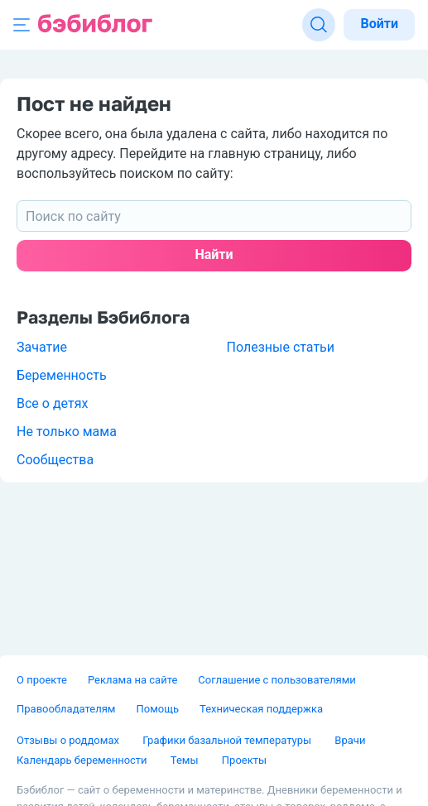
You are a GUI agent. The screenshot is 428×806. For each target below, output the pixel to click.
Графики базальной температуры (228, 740)
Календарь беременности (83, 760)
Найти (214, 254)
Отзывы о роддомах (69, 740)
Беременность (62, 375)
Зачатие (42, 347)
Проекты (244, 760)
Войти (379, 23)
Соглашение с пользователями (276, 680)
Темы (186, 760)
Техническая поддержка (261, 709)
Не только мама (67, 431)
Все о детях (52, 403)
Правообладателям (66, 709)
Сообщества (55, 460)
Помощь (157, 709)
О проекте (42, 680)
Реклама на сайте (132, 680)
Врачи (349, 740)
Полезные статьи (281, 347)
